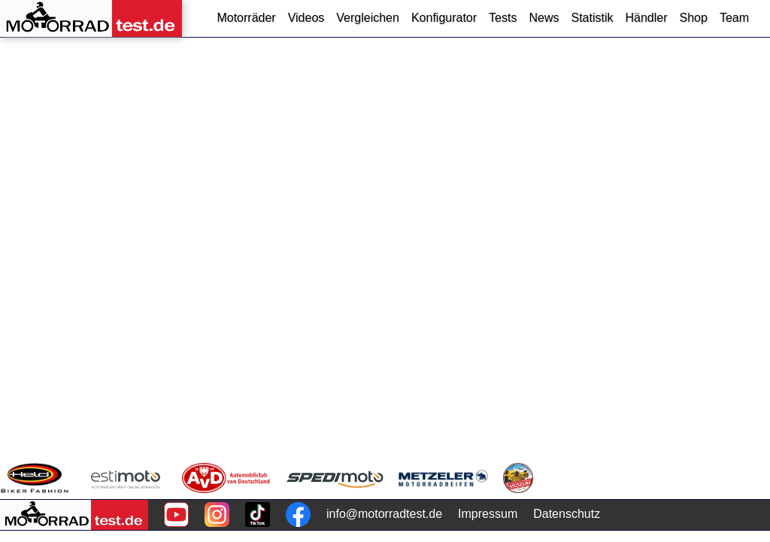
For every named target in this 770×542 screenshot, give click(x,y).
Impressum (487, 513)
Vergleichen (367, 17)
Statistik (592, 17)
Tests (503, 17)
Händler (646, 17)
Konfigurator (444, 17)
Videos (306, 17)
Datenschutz (566, 513)
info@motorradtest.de (384, 513)
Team (734, 17)
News (544, 17)
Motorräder (246, 17)
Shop (694, 17)
